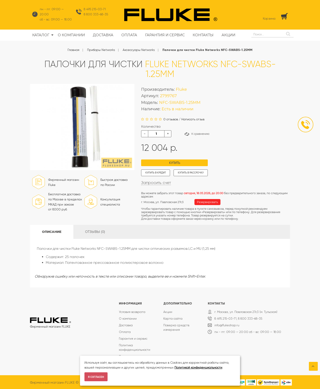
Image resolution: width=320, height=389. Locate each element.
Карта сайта (172, 318)
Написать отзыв (192, 119)
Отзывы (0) (95, 232)
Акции (167, 312)
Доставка (126, 325)
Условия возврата (132, 312)
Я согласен (96, 377)
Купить (174, 163)
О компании (128, 318)
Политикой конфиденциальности (198, 367)
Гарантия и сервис (133, 338)
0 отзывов (170, 119)
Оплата (125, 332)
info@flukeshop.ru (226, 325)
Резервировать (207, 202)
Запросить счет (156, 182)
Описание (51, 232)
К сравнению (200, 133)
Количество (151, 127)
